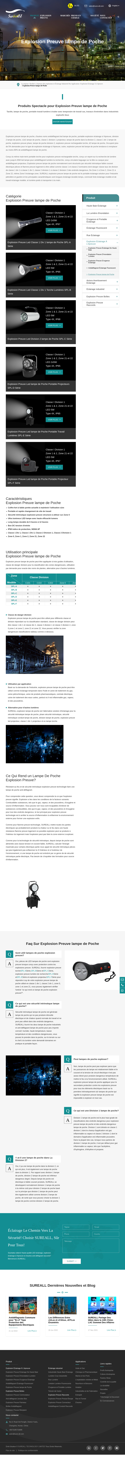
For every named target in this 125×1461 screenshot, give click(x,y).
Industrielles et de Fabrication (87, 1397)
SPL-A (14, 593)
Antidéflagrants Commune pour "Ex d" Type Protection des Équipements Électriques (22, 1327)
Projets (102, 1399)
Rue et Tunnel (81, 1405)
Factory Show (105, 1384)
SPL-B (14, 596)
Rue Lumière (53, 1386)
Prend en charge (76, 17)
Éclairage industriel (95, 290)
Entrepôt (79, 1401)
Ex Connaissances (107, 1407)
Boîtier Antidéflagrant (14, 1413)
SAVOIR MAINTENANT (63, 124)
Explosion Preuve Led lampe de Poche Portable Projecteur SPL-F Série (38, 487)
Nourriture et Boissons (84, 1390)
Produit (34, 16)
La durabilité (104, 1392)
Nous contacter (106, 17)
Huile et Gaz (80, 1375)
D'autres (79, 1409)
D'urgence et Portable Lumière (59, 1394)
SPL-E (14, 607)
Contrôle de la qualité (108, 1388)
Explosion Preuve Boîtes (98, 298)
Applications (81, 1368)
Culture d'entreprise (107, 1380)
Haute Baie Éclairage (96, 207)
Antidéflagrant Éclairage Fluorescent (102, 269)
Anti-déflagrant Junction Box (16, 1405)
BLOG (76, 6)
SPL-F (14, 610)
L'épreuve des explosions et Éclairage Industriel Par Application (57, 85)
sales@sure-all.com (96, 6)
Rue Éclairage (93, 237)
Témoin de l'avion (54, 1397)
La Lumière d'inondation (98, 214)
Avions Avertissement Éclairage (97, 283)
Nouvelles (104, 1396)
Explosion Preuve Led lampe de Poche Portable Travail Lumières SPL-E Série (36, 439)
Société (94, 16)
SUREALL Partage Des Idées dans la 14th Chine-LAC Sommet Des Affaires (101, 1326)
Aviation (79, 1394)
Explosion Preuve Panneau (16, 1409)
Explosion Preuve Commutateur (18, 1401)
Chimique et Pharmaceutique (86, 1378)
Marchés (65, 16)
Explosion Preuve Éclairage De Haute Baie (102, 250)
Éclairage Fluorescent (97, 229)
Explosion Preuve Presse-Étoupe (60, 1405)
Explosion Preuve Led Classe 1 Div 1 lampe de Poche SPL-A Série (39, 246)
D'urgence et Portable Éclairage (97, 222)
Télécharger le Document (109, 1403)
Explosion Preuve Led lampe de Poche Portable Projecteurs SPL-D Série (39, 390)
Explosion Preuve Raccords (95, 305)
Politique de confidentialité (28, 1457)
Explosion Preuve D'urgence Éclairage (99, 263)
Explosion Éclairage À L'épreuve (91, 85)
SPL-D (14, 603)
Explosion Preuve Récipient (16, 1416)
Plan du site (10, 1457)
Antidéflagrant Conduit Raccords (60, 1413)
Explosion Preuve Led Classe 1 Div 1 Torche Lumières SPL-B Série (39, 294)
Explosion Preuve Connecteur (59, 1409)
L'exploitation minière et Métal (87, 1386)
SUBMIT (71, 1268)
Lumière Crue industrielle (57, 1382)
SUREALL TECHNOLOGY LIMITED (31, 1453)
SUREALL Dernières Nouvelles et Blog (62, 1292)
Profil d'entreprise (106, 1377)
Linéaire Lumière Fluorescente (59, 1390)
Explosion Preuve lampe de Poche (35, 87)
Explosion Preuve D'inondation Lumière (99, 257)
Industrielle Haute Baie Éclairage (60, 1378)
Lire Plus (32, 1337)
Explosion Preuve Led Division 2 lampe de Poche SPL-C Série (40, 342)
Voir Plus (54, 232)
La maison (24, 85)
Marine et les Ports (83, 1382)
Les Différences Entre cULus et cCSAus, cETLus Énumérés (61, 1326)
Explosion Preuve (45, 17)
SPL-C (14, 600)
